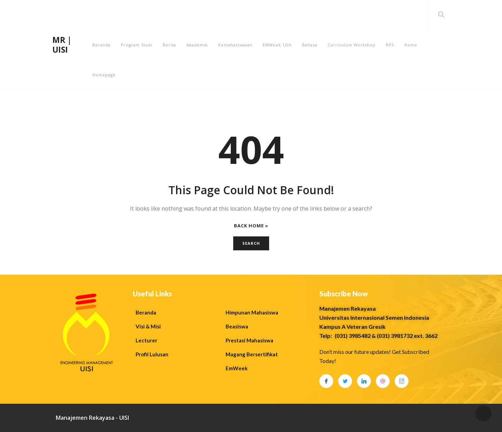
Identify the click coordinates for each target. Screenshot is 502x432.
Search (251, 243)
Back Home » (251, 226)
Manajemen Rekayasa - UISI (92, 418)
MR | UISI (61, 44)
